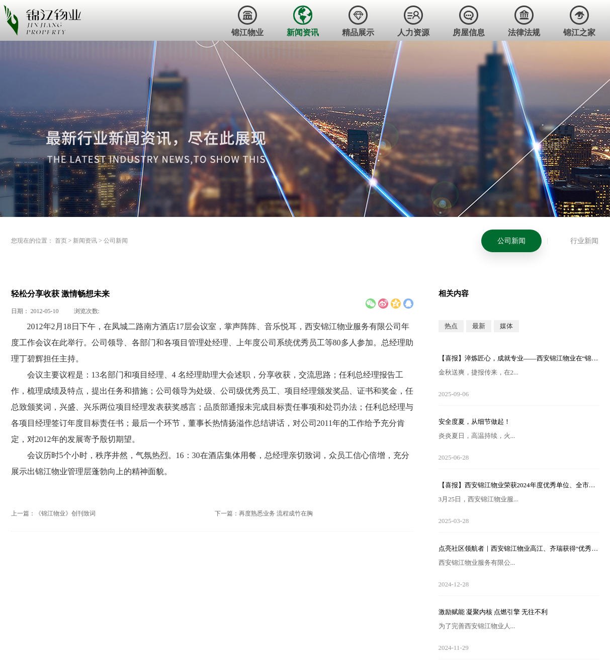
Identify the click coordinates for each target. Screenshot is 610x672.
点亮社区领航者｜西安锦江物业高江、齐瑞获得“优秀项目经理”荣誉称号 (519, 548)
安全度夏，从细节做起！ (474, 421)
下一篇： (264, 513)
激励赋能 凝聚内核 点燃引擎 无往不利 (493, 612)
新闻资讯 (85, 240)
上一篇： (53, 513)
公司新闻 (116, 240)
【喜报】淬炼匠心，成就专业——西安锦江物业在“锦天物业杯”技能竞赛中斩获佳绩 (519, 358)
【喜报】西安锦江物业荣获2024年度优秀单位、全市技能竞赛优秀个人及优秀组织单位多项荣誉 (519, 485)
